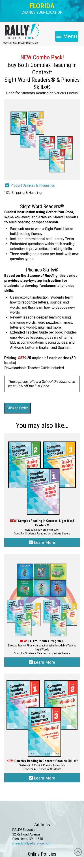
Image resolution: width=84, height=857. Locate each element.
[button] (42, 12)
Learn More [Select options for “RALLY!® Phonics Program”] (42, 662)
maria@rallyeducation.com (31, 843)
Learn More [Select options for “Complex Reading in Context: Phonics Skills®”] (42, 778)
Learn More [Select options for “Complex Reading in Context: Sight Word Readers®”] (42, 542)
